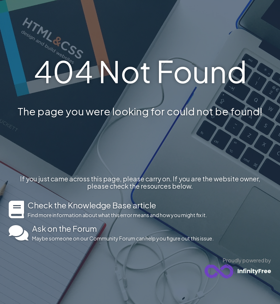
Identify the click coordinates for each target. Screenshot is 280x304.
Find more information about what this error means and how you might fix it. (149, 209)
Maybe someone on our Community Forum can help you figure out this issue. (151, 233)
